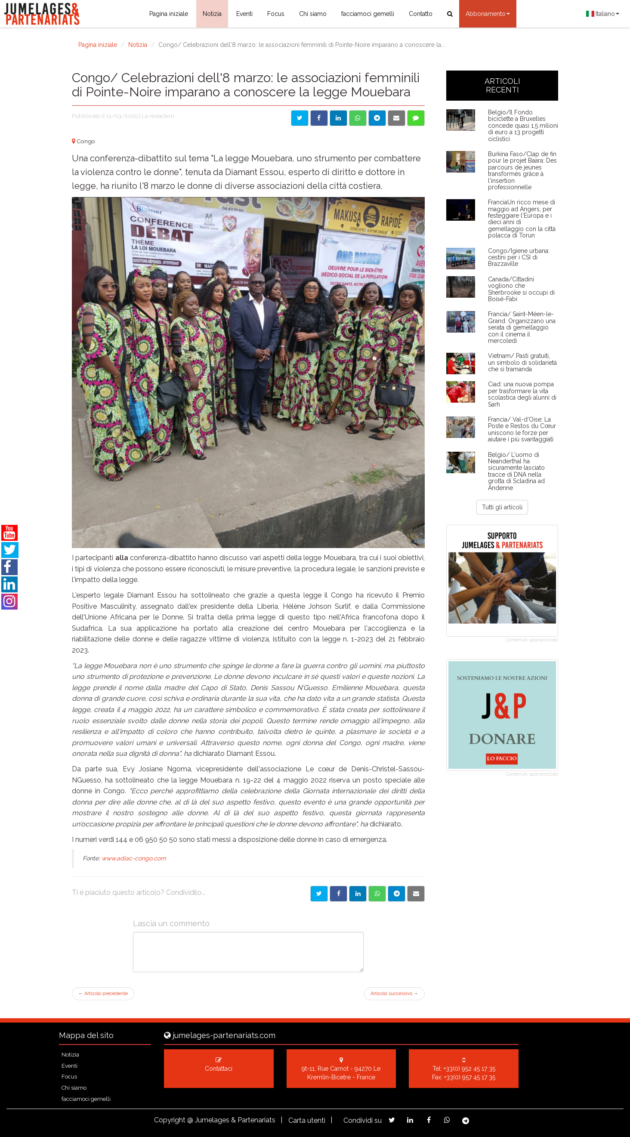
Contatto (420, 13)
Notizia (212, 13)
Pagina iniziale (168, 13)
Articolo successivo (394, 993)
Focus (275, 13)
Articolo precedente (103, 993)
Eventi (244, 13)
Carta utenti (306, 1120)
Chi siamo (313, 13)
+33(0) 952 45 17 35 (469, 1068)
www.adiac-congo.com (134, 858)
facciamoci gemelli (367, 13)
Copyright (169, 1120)
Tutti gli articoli (502, 507)
